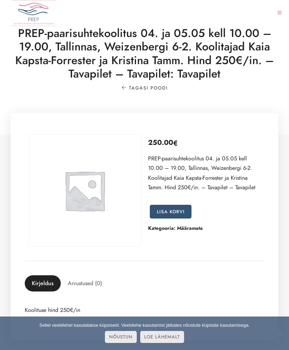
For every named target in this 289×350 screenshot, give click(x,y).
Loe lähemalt (162, 337)
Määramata (190, 228)
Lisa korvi (171, 212)
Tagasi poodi (145, 88)
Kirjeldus (43, 283)
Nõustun (120, 337)
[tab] (43, 283)
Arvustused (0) (85, 283)
